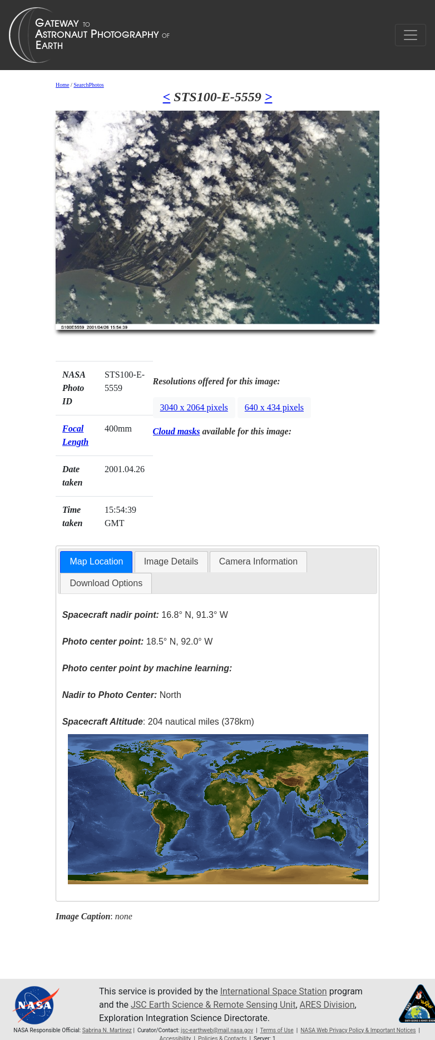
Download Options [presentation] (106, 583)
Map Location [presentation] (96, 561)
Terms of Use (276, 1030)
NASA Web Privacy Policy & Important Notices (358, 1030)
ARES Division (327, 1004)
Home (62, 85)
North (121, 695)
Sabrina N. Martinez (107, 1030)
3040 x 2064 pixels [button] (194, 407)
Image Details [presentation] (171, 561)
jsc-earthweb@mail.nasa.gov (217, 1030)
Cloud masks (176, 431)
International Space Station (273, 991)
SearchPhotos (88, 85)
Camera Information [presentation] (258, 561)
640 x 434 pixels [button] (274, 407)
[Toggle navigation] (410, 35)
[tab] (96, 562)
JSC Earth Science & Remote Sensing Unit (213, 1004)
